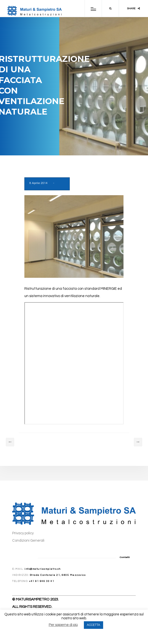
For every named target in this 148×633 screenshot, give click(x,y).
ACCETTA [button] (93, 625)
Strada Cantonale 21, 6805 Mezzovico (58, 575)
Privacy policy (23, 533)
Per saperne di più (63, 625)
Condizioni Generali (28, 540)
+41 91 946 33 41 (41, 581)
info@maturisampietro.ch (42, 569)
